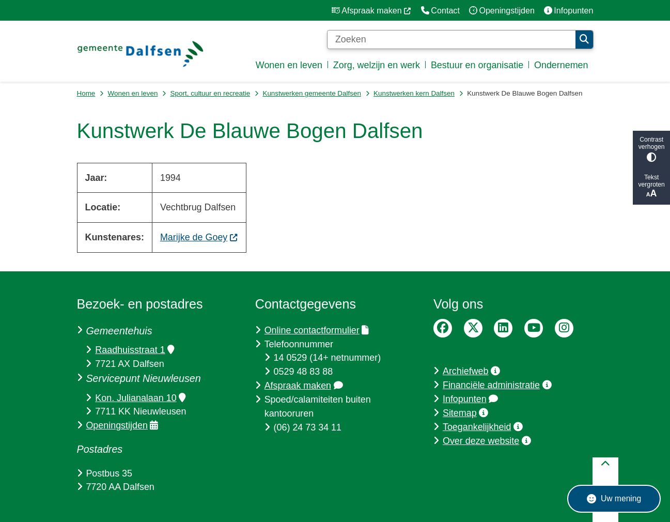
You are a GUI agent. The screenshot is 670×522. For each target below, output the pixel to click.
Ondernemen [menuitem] (561, 65)
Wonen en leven (133, 93)
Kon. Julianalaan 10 (140, 398)
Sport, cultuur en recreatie (210, 93)
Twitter (473, 328)
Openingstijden (122, 425)
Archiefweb (471, 371)
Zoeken (584, 39)
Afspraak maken (303, 385)
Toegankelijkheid (483, 427)
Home (86, 93)
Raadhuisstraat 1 (134, 350)
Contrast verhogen (651, 149)
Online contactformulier (316, 330)
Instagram (564, 328)
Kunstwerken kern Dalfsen (414, 93)
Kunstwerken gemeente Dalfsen (311, 93)
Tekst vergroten (651, 186)
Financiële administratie (497, 385)
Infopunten (470, 399)
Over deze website (487, 441)
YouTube (533, 328)
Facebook (442, 328)
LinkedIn (503, 328)
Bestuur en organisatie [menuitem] (477, 65)
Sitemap (465, 413)
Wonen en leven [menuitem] (289, 65)
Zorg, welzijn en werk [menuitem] (376, 65)
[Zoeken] (451, 39)
